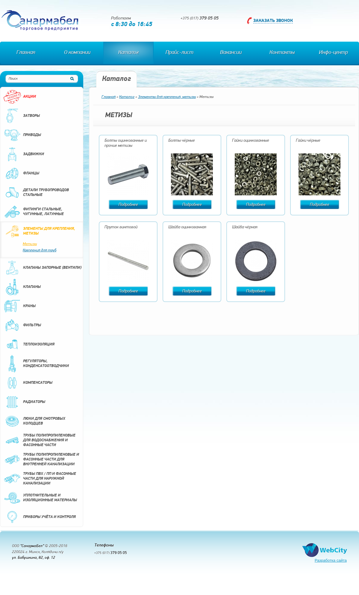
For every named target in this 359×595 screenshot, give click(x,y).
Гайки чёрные (308, 140)
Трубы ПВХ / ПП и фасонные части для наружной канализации (39, 479)
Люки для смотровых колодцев (34, 421)
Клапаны (22, 287)
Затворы (21, 116)
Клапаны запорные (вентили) (42, 268)
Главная (25, 52)
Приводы (22, 135)
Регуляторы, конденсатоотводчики (36, 364)
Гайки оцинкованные (250, 140)
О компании (77, 52)
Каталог (128, 52)
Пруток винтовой (120, 227)
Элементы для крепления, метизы (39, 231)
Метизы (30, 244)
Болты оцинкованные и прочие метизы (125, 143)
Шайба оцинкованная (187, 227)
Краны (19, 306)
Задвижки (23, 154)
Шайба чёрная (244, 227)
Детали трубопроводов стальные (36, 193)
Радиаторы (24, 402)
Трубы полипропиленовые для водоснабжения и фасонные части (39, 440)
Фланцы (21, 173)
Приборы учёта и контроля (39, 517)
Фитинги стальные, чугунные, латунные (33, 212)
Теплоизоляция (28, 345)
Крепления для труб (39, 250)
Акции (19, 97)
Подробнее (128, 205)
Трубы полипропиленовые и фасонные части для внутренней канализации (41, 460)
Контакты (282, 52)
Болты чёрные (181, 140)
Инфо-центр (333, 52)
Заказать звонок (273, 21)
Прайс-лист (179, 52)
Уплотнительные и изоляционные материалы (40, 498)
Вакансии (231, 52)
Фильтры (22, 325)
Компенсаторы (27, 383)
